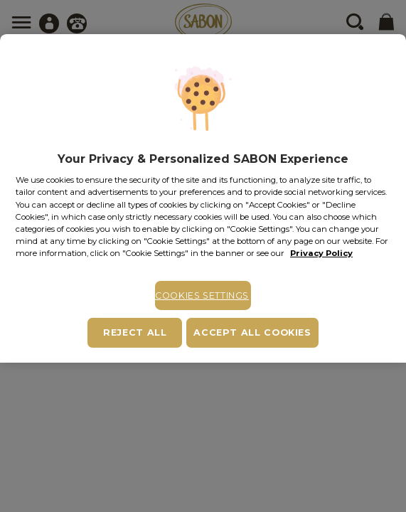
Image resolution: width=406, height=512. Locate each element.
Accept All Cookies (252, 332)
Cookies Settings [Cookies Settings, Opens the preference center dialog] (202, 295)
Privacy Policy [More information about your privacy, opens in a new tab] (321, 253)
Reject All (134, 332)
